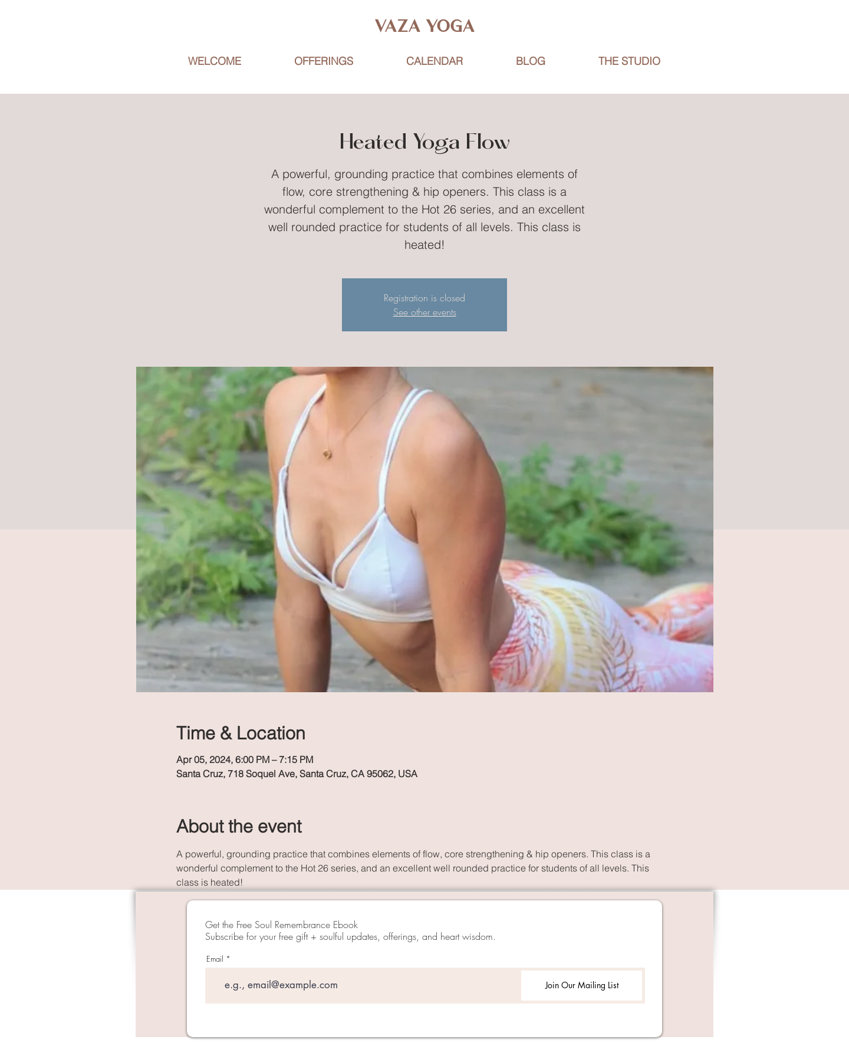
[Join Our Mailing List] (581, 986)
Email (214, 959)
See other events (424, 311)
